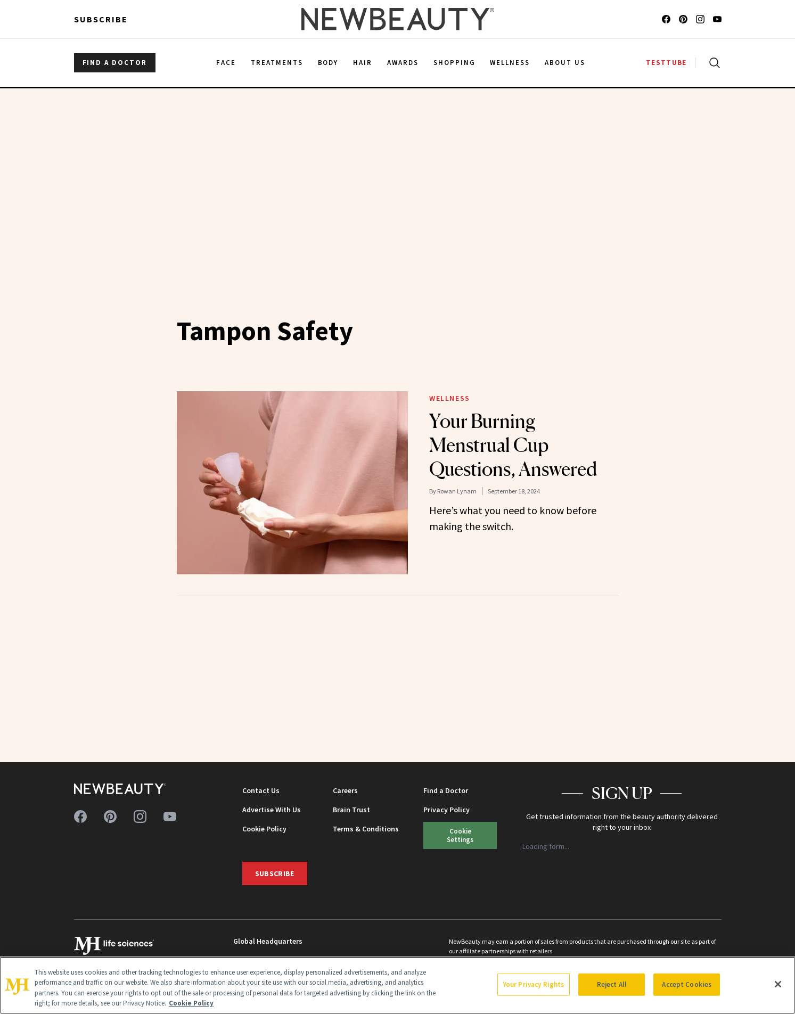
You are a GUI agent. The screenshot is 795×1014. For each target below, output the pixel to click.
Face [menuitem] (226, 62)
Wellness (449, 398)
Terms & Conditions (366, 829)
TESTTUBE (666, 62)
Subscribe (101, 19)
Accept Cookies (686, 984)
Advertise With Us (271, 809)
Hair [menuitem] (362, 62)
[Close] (778, 984)
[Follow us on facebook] (666, 19)
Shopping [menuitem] (454, 62)
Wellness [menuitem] (510, 62)
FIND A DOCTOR (115, 62)
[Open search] (712, 62)
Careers (345, 790)
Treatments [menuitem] (277, 62)
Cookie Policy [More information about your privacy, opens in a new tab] (191, 1003)
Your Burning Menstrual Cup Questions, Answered (513, 445)
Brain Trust (351, 809)
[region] (397, 985)
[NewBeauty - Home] (397, 19)
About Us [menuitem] (565, 62)
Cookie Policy (264, 829)
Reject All (612, 984)
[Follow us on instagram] (700, 19)
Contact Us (261, 790)
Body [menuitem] (328, 62)
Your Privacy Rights (460, 835)
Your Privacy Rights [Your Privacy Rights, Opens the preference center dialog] (533, 984)
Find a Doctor (445, 790)
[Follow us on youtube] (717, 19)
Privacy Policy (446, 809)
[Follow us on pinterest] (683, 19)
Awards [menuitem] (403, 62)
